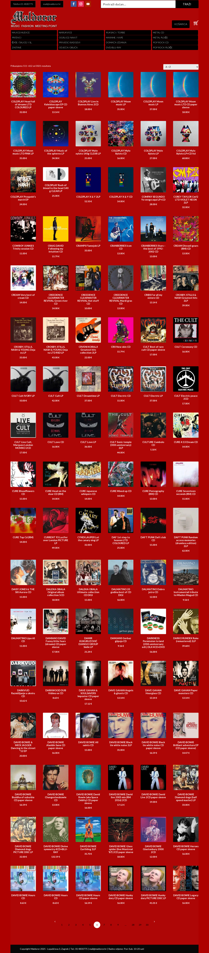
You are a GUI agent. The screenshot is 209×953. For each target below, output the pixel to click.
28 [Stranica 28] (133, 924)
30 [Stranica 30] (147, 924)
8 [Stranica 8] (111, 924)
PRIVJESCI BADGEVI (69, 42)
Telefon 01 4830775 (23, 4)
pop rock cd (161, 42)
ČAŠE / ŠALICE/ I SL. (22, 42)
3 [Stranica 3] (76, 924)
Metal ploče (160, 37)
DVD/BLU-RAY (113, 47)
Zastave (16, 47)
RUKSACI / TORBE (115, 32)
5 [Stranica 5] (90, 924)
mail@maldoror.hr (52, 4)
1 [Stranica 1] (62, 924)
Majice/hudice (21, 32)
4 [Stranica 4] (83, 924)
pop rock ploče (162, 47)
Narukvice (65, 32)
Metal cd (158, 32)
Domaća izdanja (116, 42)
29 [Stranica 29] (140, 924)
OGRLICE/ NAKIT (68, 37)
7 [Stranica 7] (104, 924)
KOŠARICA (180, 24)
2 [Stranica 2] (69, 924)
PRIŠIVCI (16, 37)
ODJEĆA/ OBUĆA (68, 47)
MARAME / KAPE (114, 37)
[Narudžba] (181, 67)
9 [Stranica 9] (118, 924)
